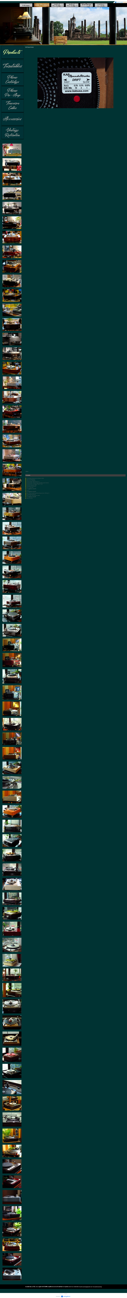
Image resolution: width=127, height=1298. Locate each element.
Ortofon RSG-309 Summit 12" (33, 481)
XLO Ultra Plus (30, 487)
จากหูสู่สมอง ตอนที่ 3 (31, 488)
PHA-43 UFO (30, 498)
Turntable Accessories (31, 486)
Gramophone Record (31, 494)
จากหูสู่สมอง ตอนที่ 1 (31, 491)
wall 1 (28, 490)
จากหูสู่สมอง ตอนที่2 (31, 496)
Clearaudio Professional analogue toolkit (35, 478)
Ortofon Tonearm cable (32, 485)
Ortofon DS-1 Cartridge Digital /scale (35, 483)
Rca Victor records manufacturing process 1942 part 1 (38, 493)
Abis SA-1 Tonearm (31, 480)
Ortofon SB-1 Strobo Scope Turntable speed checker (38, 482)
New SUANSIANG (31, 479)
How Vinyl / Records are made (33, 495)
